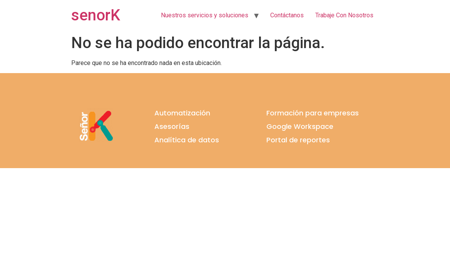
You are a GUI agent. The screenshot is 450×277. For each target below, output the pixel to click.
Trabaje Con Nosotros (344, 15)
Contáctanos (287, 15)
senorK (95, 15)
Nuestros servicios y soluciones (204, 15)
